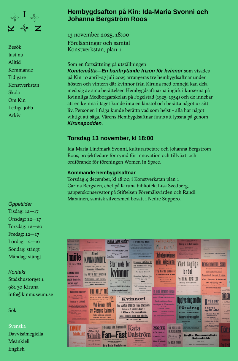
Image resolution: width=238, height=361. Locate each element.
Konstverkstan (23, 85)
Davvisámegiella (25, 334)
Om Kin (17, 100)
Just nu (15, 55)
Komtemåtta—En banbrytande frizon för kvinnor (125, 71)
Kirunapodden (84, 123)
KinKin (24, 21)
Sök (12, 310)
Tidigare (17, 77)
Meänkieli (19, 341)
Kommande (20, 70)
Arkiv (14, 115)
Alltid (14, 62)
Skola (14, 92)
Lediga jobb (20, 107)
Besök (14, 47)
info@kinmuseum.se (30, 294)
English (16, 349)
